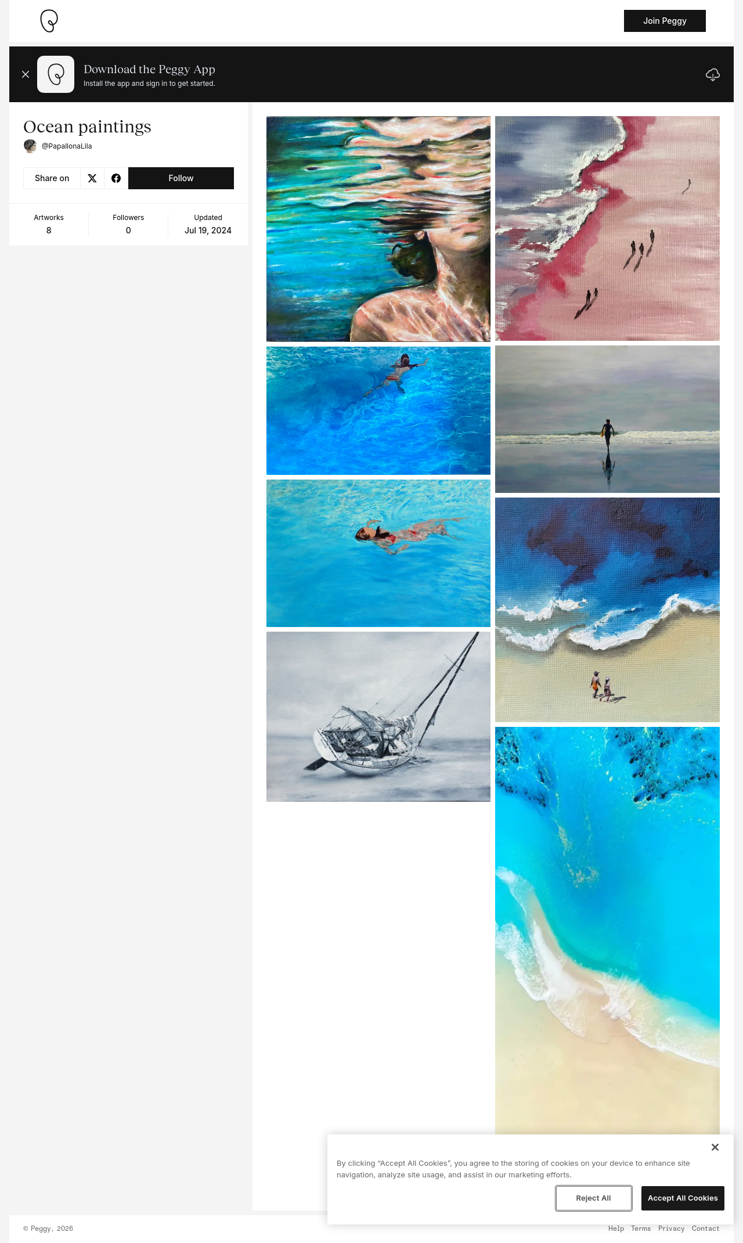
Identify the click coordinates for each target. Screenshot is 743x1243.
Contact (706, 1229)
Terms (641, 1229)
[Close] (715, 1147)
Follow (180, 178)
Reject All (593, 1197)
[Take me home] (48, 21)
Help (616, 1229)
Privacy (671, 1229)
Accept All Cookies (683, 1197)
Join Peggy (665, 21)
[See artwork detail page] (378, 229)
